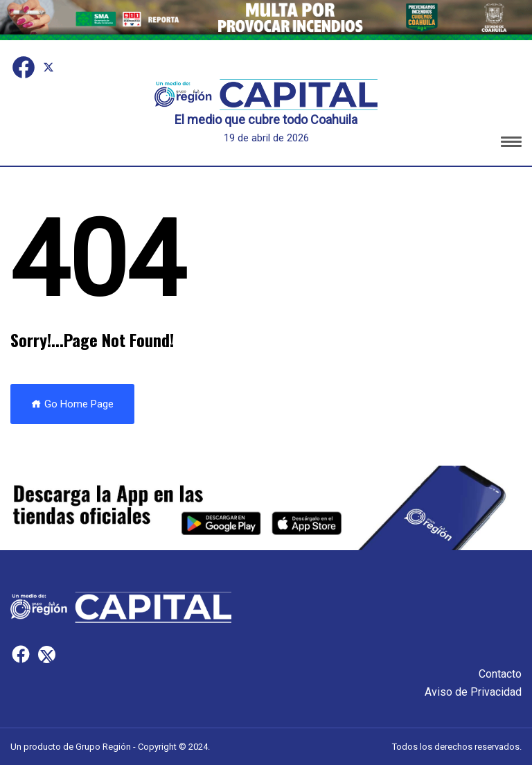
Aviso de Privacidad (473, 691)
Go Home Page (72, 404)
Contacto (500, 673)
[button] (511, 143)
